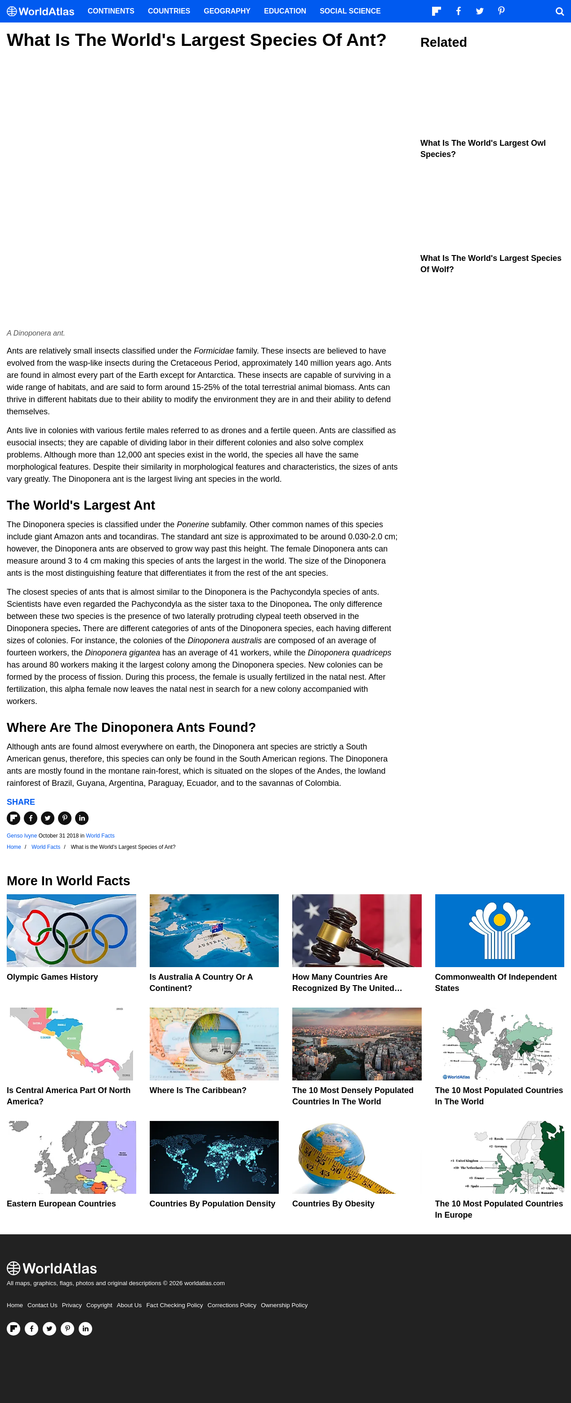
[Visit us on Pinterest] (67, 1329)
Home (15, 1305)
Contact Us (42, 1305)
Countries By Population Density (213, 1203)
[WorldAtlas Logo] (44, 11)
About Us (129, 1305)
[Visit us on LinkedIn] (85, 1329)
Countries (169, 11)
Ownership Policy (284, 1305)
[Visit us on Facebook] (31, 1329)
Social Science (350, 11)
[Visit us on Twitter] (49, 1329)
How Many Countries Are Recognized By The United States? (343, 988)
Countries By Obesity (333, 1203)
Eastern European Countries (61, 1203)
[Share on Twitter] (47, 818)
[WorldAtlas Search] (559, 11)
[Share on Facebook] (30, 818)
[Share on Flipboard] (13, 818)
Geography (227, 11)
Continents (111, 11)
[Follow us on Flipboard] (13, 1329)
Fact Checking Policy (174, 1305)
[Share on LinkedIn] (82, 818)
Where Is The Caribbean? (198, 1090)
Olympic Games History (52, 977)
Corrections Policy (231, 1305)
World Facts (100, 836)
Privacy (72, 1305)
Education (285, 11)
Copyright (99, 1305)
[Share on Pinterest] (64, 818)
